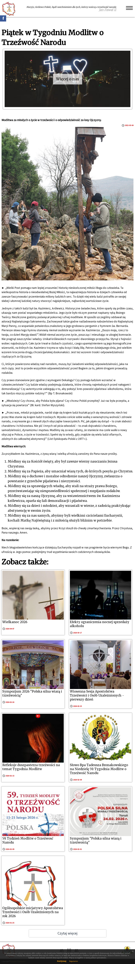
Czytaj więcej (67, 933)
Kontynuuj (61, 961)
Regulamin (73, 961)
